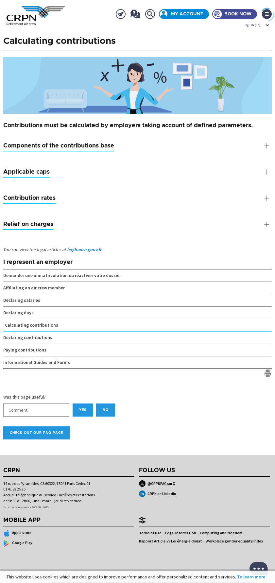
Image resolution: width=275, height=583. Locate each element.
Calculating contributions (31, 325)
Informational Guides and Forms (36, 362)
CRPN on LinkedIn (157, 493)
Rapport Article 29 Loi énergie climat (170, 541)
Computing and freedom (221, 532)
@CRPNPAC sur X (157, 483)
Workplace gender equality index (234, 541)
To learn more (251, 577)
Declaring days (18, 313)
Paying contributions (24, 350)
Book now (237, 14)
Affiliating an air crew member (34, 288)
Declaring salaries (21, 300)
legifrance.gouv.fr (84, 249)
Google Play (17, 543)
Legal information (180, 532)
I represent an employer (38, 262)
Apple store (17, 533)
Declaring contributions (27, 337)
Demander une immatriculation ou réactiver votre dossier (62, 275)
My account (187, 14)
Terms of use (150, 532)
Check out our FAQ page (36, 433)
